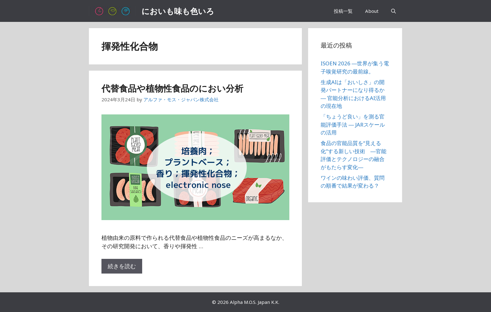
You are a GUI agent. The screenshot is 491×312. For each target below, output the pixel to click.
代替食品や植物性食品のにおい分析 (172, 88)
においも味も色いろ (178, 11)
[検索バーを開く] (393, 11)
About (372, 11)
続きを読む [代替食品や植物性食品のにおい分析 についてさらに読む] (122, 266)
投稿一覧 (343, 11)
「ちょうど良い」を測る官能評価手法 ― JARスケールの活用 (353, 124)
